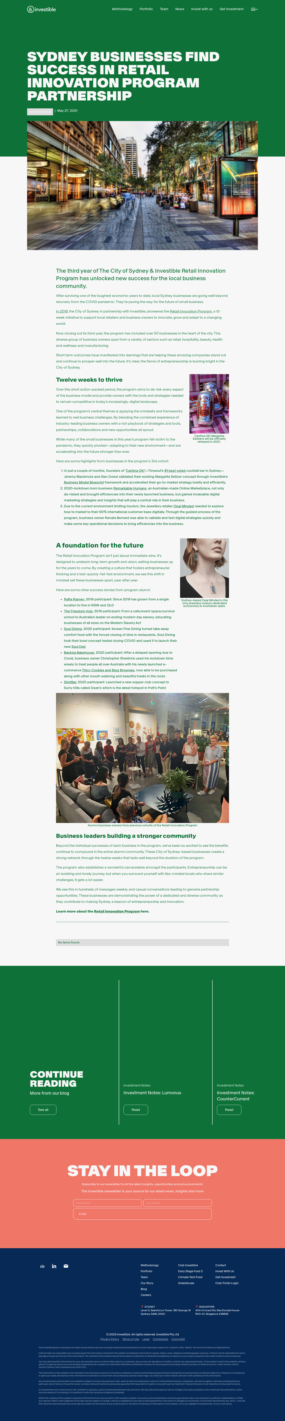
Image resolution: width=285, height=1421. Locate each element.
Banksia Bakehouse (79, 652)
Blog (144, 1289)
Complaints (160, 1339)
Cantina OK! (135, 470)
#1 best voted (175, 470)
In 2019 (62, 311)
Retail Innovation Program (191, 311)
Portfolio (146, 1271)
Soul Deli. (78, 646)
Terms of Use (130, 1339)
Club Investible (188, 1265)
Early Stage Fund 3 (190, 1271)
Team (144, 1277)
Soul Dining (73, 629)
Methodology (150, 1265)
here (227, 1347)
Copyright (178, 1339)
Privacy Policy (109, 1339)
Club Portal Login (226, 1283)
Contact (220, 1265)
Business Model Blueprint (84, 482)
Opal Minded (184, 506)
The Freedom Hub (78, 611)
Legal (146, 1339)
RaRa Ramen (74, 599)
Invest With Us (224, 1271)
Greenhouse (186, 1283)
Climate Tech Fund (190, 1277)
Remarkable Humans (129, 488)
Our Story (147, 1283)
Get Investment (225, 1277)
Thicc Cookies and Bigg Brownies (108, 670)
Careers (146, 1295)
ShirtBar (70, 682)
